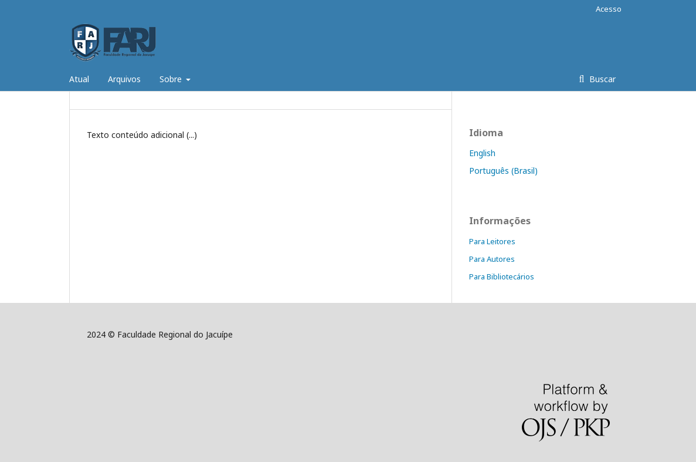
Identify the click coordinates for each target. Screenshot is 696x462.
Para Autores (492, 259)
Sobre (171, 79)
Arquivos (124, 79)
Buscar (601, 79)
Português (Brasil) (503, 170)
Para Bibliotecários (501, 276)
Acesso (609, 9)
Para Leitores (492, 241)
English (482, 153)
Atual (79, 79)
